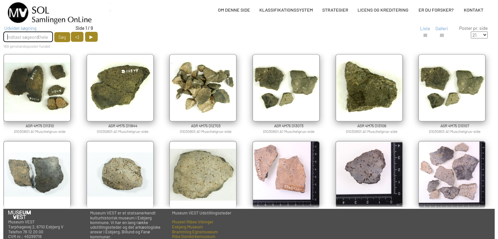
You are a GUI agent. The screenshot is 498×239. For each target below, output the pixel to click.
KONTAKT (473, 10)
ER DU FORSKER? (436, 10)
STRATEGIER (335, 10)
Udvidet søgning (20, 28)
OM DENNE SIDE (234, 10)
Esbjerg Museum (187, 226)
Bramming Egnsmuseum (195, 231)
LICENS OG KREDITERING (383, 10)
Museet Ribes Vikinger (192, 221)
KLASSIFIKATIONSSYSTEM (286, 10)
